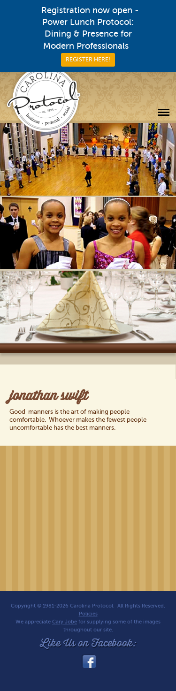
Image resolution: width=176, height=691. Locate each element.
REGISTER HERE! (88, 59)
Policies (88, 614)
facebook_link (88, 661)
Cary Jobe (64, 622)
